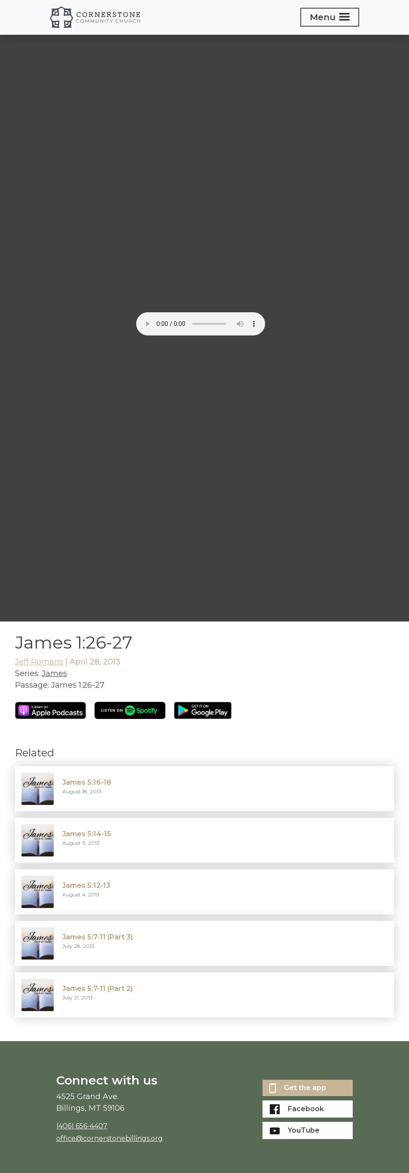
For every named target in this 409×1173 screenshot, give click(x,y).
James (54, 673)
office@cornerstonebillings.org (109, 1138)
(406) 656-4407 (81, 1126)
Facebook (297, 1109)
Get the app (297, 1088)
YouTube (295, 1130)
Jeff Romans (39, 662)
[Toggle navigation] (329, 17)
